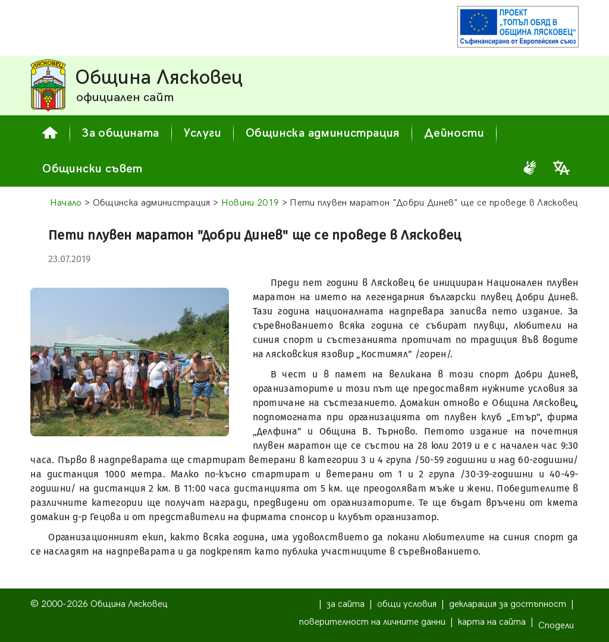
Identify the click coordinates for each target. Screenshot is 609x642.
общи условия (407, 604)
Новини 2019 (250, 203)
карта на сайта (492, 622)
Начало (66, 203)
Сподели (556, 625)
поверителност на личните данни (372, 622)
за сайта (346, 604)
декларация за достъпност (507, 604)
